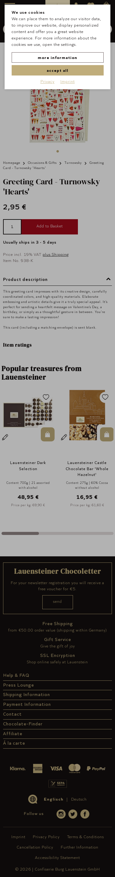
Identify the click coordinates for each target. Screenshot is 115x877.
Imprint (67, 81)
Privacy (47, 81)
